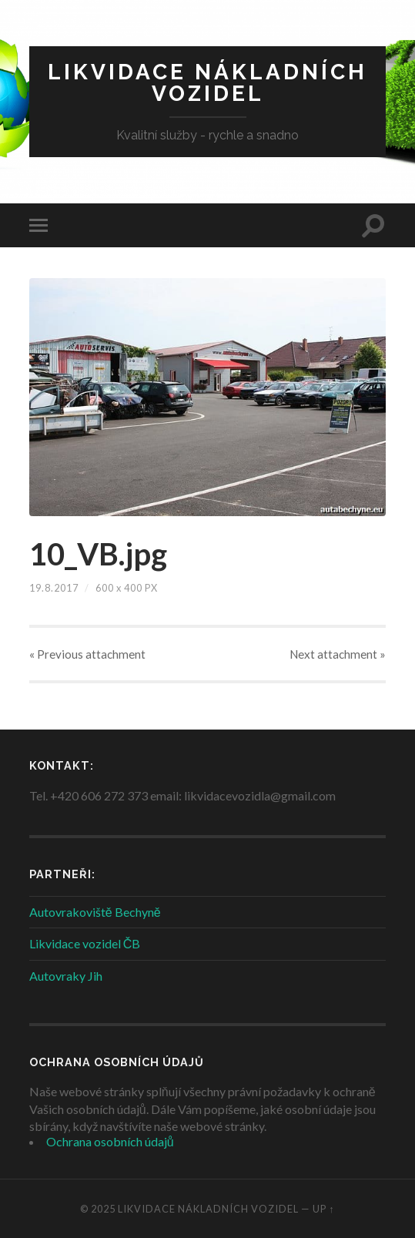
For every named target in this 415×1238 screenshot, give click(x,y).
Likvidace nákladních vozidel (207, 82)
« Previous (87, 654)
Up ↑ (323, 1209)
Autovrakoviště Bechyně (95, 911)
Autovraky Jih (65, 975)
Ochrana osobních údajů (110, 1141)
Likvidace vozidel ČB (85, 943)
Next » (337, 654)
